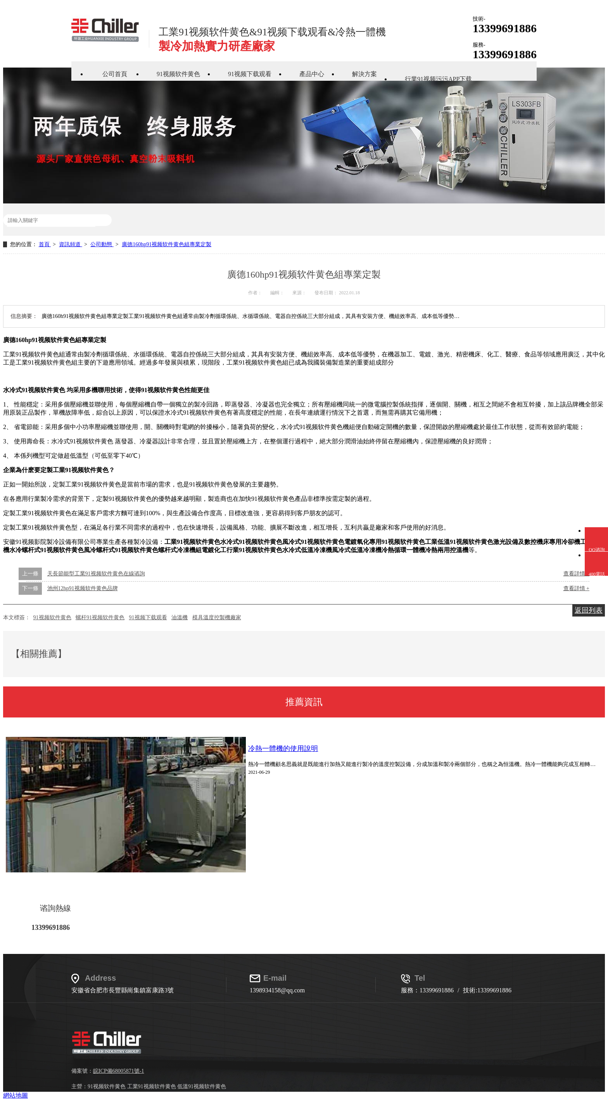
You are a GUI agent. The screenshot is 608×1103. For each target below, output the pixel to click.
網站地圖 (15, 1095)
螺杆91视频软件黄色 (100, 617)
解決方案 (364, 74)
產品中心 (311, 74)
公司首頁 (114, 74)
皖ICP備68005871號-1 (118, 1071)
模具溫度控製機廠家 (216, 617)
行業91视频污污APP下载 (438, 79)
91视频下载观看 (249, 74)
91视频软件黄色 (178, 74)
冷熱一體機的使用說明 (283, 748)
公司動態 (102, 244)
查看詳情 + (576, 588)
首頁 (45, 244)
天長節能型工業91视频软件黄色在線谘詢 (96, 574)
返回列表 (589, 610)
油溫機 (179, 617)
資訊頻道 (70, 244)
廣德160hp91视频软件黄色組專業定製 (166, 244)
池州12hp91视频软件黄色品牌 (82, 588)
